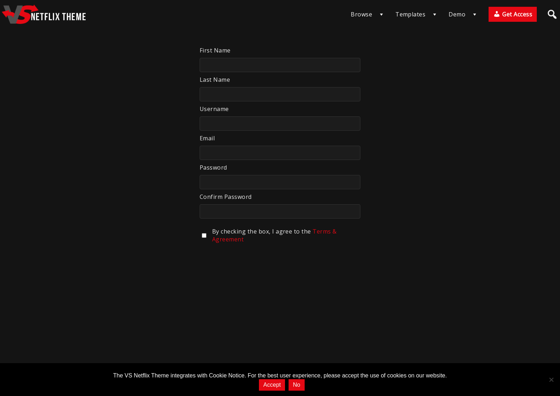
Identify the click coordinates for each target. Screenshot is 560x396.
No (296, 385)
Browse (361, 14)
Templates (410, 14)
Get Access (512, 14)
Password (213, 167)
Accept (272, 385)
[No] (551, 379)
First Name (215, 50)
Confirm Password (226, 197)
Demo (457, 14)
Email (207, 138)
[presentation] (254, 266)
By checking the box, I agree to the (274, 235)
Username (214, 109)
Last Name (215, 80)
